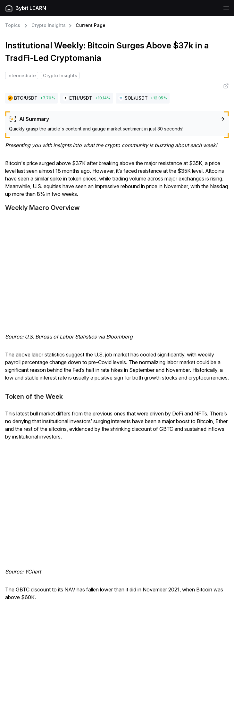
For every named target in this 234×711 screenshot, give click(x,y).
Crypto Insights (48, 25)
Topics (12, 25)
